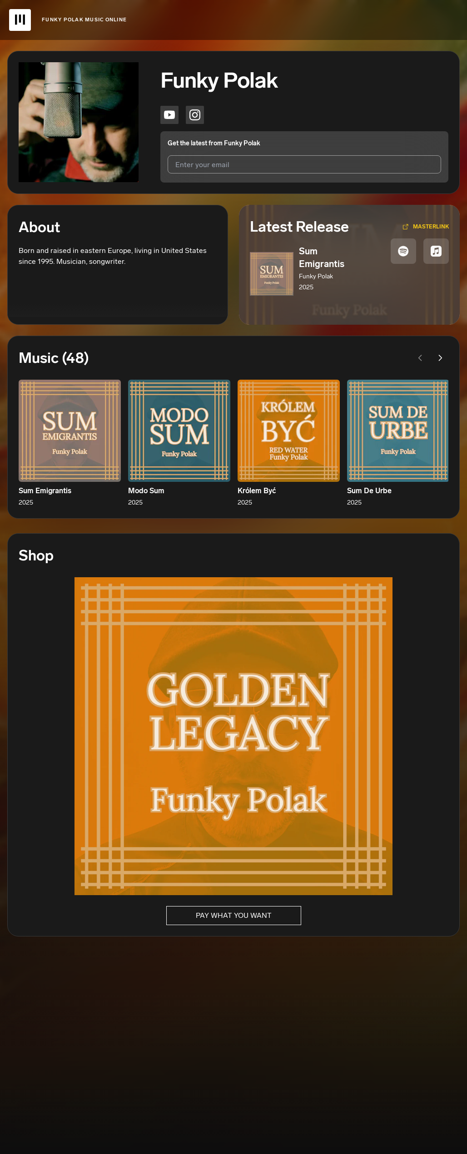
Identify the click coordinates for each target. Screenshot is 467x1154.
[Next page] (440, 358)
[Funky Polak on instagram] (195, 115)
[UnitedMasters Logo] (20, 20)
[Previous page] (420, 358)
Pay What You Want (234, 915)
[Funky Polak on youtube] (169, 115)
